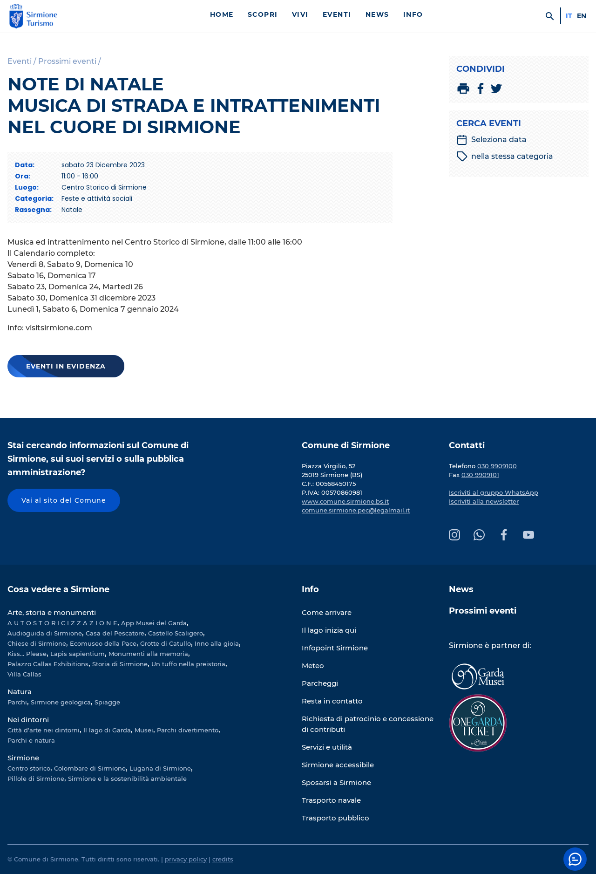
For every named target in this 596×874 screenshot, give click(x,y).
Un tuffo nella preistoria (188, 664)
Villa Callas (24, 674)
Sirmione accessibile (338, 764)
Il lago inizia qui (329, 630)
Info (413, 14)
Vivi (300, 14)
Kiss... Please (27, 653)
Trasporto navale (331, 800)
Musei (144, 730)
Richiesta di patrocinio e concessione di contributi (367, 724)
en (581, 16)
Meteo (313, 665)
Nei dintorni (28, 719)
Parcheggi (320, 683)
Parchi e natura (31, 740)
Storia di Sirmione (120, 664)
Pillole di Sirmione (35, 778)
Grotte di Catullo (165, 643)
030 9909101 (480, 474)
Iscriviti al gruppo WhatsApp (493, 492)
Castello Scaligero (175, 633)
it (569, 16)
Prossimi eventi (482, 611)
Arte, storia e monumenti (51, 612)
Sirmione (23, 757)
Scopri (263, 14)
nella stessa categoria (505, 156)
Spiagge (107, 702)
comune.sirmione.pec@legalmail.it (356, 510)
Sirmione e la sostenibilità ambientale (127, 778)
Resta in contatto (332, 700)
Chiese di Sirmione (36, 643)
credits (222, 859)
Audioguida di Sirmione (44, 633)
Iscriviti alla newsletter (484, 501)
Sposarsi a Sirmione (336, 782)
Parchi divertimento (187, 730)
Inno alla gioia (217, 643)
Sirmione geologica (61, 702)
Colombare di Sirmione (90, 768)
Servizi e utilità (327, 747)
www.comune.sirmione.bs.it (345, 501)
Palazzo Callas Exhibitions (47, 664)
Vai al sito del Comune (63, 500)
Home (222, 14)
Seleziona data (491, 139)
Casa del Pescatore (115, 633)
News (377, 14)
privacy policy (186, 859)
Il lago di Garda (107, 730)
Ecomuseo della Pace (103, 643)
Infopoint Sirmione (335, 647)
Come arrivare (327, 612)
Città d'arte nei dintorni (43, 730)
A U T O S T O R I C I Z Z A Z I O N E (62, 623)
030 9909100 (497, 466)
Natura (19, 691)
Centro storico (28, 768)
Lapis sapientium (77, 653)
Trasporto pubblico (335, 817)
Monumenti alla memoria (148, 653)
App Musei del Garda (154, 623)
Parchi (17, 702)
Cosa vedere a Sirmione (58, 589)
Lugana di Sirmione (160, 768)
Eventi (337, 14)
